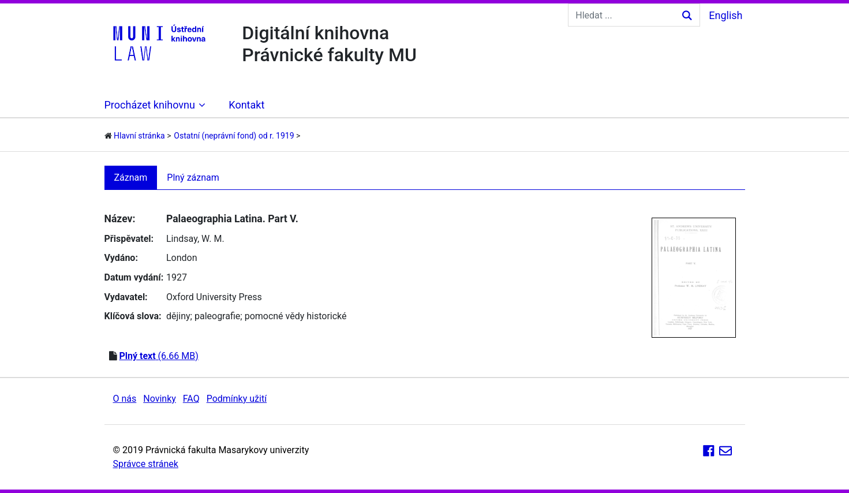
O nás (125, 398)
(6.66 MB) (158, 355)
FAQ (191, 398)
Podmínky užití (237, 398)
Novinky (159, 398)
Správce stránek (145, 463)
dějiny (178, 316)
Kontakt (246, 105)
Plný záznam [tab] (193, 177)
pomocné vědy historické (296, 316)
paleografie (217, 316)
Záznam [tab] (131, 177)
